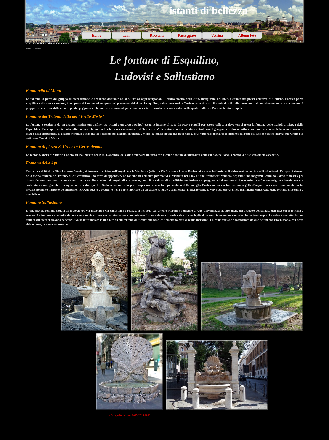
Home (96, 35)
